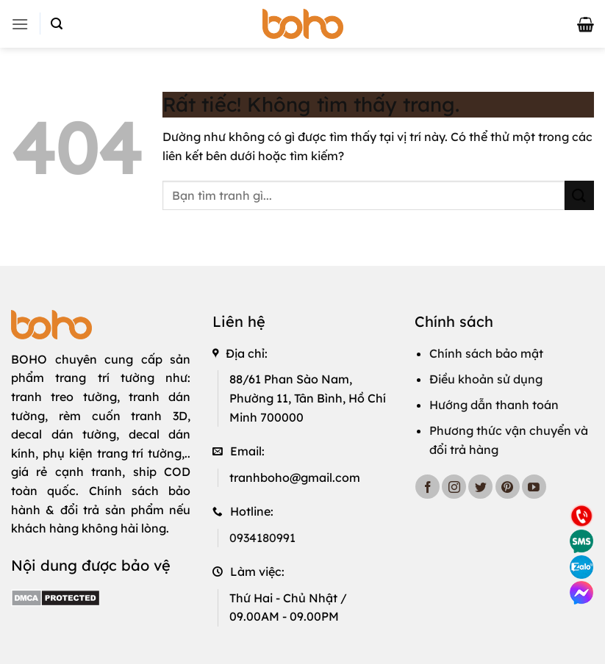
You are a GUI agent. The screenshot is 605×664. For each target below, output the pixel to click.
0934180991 (262, 537)
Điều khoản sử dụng (486, 379)
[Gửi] (579, 195)
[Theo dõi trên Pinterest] (507, 486)
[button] (20, 24)
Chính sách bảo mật (486, 353)
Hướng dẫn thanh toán (494, 404)
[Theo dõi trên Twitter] (480, 486)
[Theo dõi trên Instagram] (454, 486)
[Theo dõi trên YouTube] (534, 486)
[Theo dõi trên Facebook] (427, 486)
